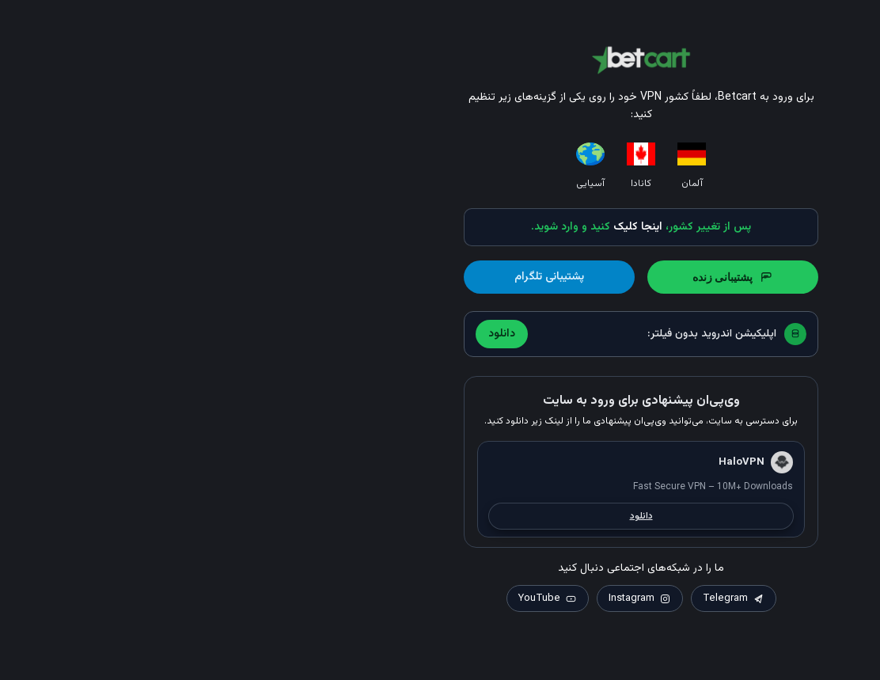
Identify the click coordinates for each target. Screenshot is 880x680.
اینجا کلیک (436, 227)
